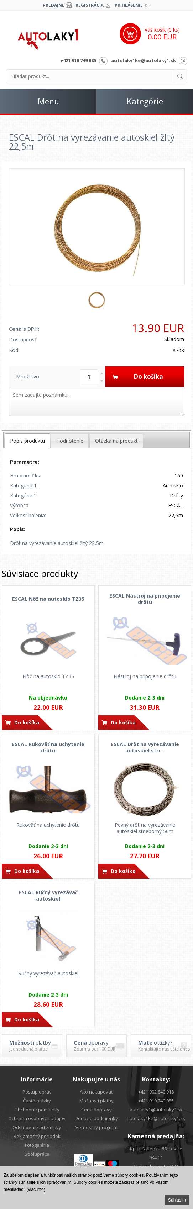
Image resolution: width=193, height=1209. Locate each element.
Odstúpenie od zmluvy (36, 1127)
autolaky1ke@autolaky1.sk (143, 60)
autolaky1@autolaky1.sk (156, 1109)
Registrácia (89, 5)
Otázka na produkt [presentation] (116, 440)
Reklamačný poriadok (37, 1136)
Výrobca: (20, 505)
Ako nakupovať (96, 1092)
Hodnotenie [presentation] (69, 440)
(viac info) (36, 1189)
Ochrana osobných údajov (37, 1118)
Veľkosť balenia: (28, 515)
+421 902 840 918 (156, 1092)
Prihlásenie (129, 5)
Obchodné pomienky (36, 1109)
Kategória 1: (24, 485)
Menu (48, 101)
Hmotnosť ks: (25, 475)
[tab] (27, 440)
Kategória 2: (24, 495)
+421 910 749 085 (78, 60)
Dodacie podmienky (96, 1118)
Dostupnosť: (23, 339)
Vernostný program (96, 1127)
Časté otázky (37, 1100)
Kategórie (145, 101)
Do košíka (26, 722)
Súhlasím (177, 1200)
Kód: (14, 350)
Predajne (53, 5)
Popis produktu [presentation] (27, 440)
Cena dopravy (96, 1109)
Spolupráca (37, 1154)
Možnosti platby (96, 1100)
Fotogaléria (37, 1145)
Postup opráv (37, 1092)
